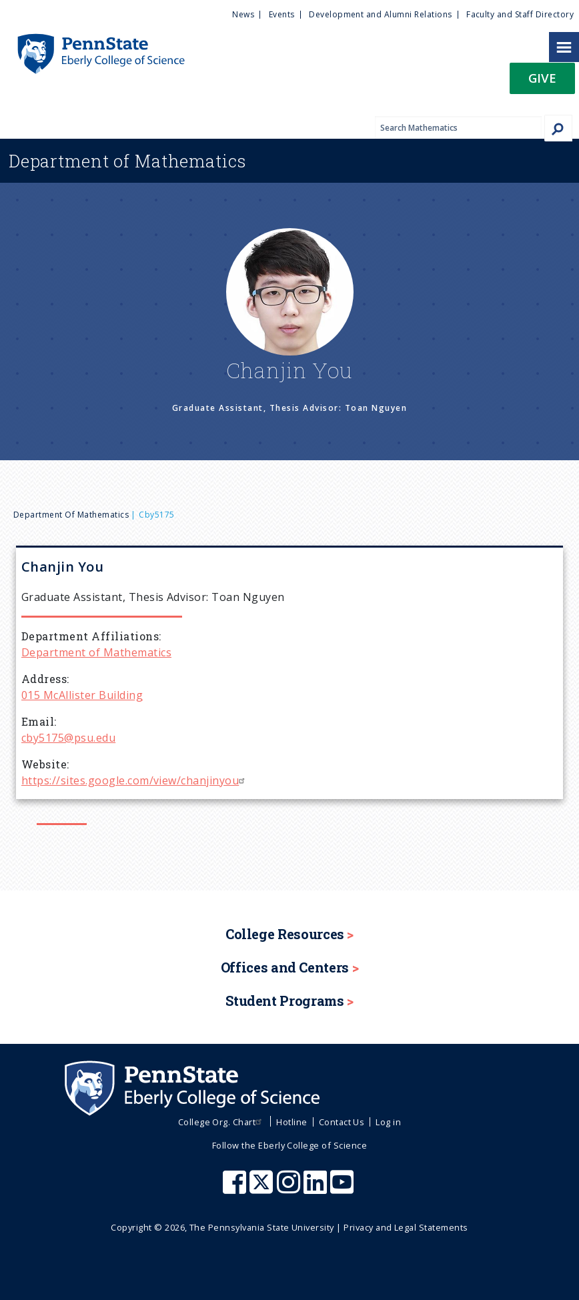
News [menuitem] (243, 14)
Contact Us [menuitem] (342, 1122)
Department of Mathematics (71, 514)
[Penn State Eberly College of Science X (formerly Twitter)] (262, 1189)
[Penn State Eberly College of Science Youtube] (343, 1189)
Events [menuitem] (282, 14)
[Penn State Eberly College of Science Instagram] (290, 1189)
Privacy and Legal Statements (406, 1227)
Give (542, 77)
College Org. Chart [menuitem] (221, 1122)
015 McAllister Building (82, 695)
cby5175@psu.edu (68, 737)
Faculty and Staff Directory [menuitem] (520, 14)
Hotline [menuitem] (291, 1122)
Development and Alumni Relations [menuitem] (380, 14)
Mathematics (127, 160)
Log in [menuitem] (388, 1122)
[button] (542, 82)
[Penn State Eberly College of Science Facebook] (236, 1189)
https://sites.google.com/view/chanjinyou (134, 780)
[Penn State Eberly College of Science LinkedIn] (317, 1189)
